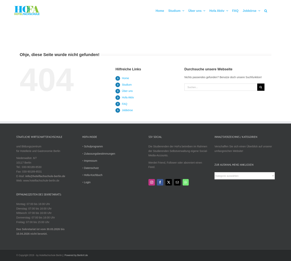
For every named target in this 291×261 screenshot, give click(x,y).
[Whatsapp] (186, 182)
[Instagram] (151, 182)
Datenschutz (91, 167)
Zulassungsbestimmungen (99, 153)
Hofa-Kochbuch (93, 175)
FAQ (124, 103)
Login (87, 182)
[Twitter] (168, 182)
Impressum (90, 160)
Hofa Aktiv (128, 97)
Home (125, 78)
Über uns (127, 90)
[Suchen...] (220, 87)
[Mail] (177, 182)
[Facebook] (160, 182)
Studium (127, 84)
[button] (265, 10)
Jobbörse (127, 110)
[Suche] (260, 87)
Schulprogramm (93, 146)
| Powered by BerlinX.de (75, 255)
